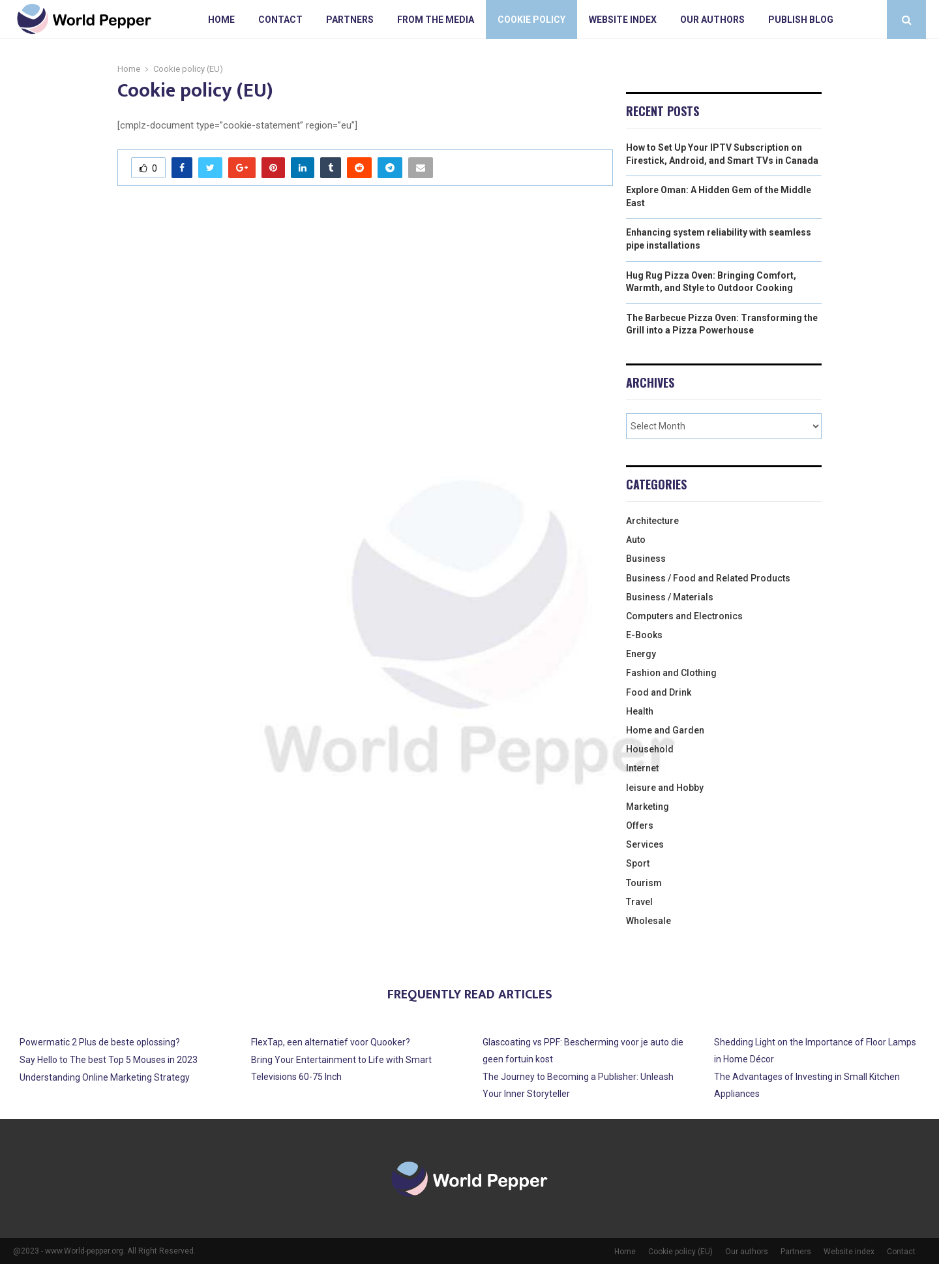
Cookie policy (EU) (680, 1251)
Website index (623, 19)
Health (639, 711)
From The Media (435, 19)
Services (645, 844)
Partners (350, 19)
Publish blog (800, 19)
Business (646, 558)
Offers (639, 825)
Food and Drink (658, 692)
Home (221, 19)
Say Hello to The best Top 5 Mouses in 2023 (109, 1060)
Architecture (652, 521)
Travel (639, 902)
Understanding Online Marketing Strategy (105, 1077)
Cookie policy (531, 19)
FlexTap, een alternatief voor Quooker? (330, 1042)
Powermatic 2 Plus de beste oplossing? (100, 1042)
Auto (636, 539)
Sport (637, 863)
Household (650, 749)
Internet (642, 768)
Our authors (712, 19)
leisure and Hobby (665, 787)
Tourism (644, 883)
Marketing (647, 806)
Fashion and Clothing (671, 673)
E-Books (644, 635)
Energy (641, 654)
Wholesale (648, 921)
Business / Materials (669, 597)
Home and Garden (665, 730)
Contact (280, 19)
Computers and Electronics (684, 616)
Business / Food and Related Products (708, 578)
